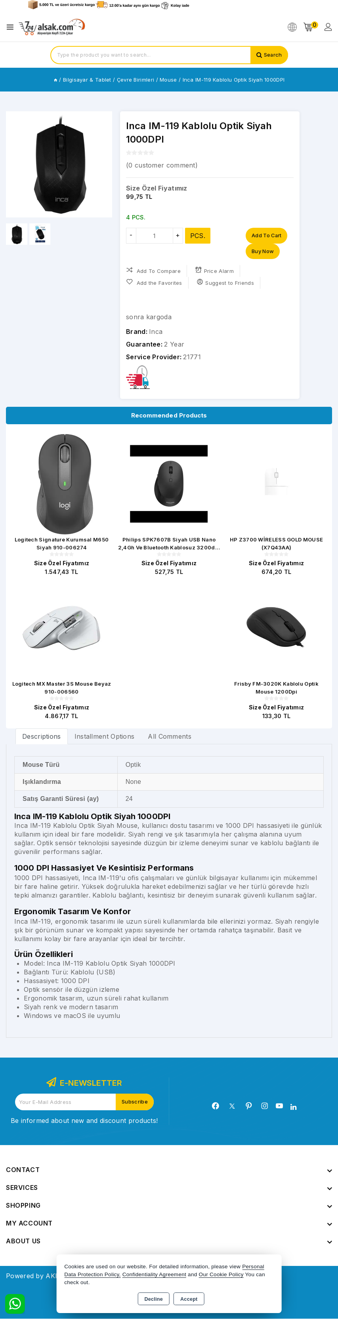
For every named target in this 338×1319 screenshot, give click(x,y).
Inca (155, 332)
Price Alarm (214, 270)
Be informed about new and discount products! (84, 1121)
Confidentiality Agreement (154, 1274)
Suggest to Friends (225, 282)
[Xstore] (52, 27)
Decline (153, 1299)
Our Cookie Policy (221, 1274)
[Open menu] (12, 27)
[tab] (41, 736)
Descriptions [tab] (41, 737)
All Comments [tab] (169, 737)
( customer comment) (162, 165)
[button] (102, 164)
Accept (188, 1299)
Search (273, 55)
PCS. (197, 236)
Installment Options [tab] (104, 737)
